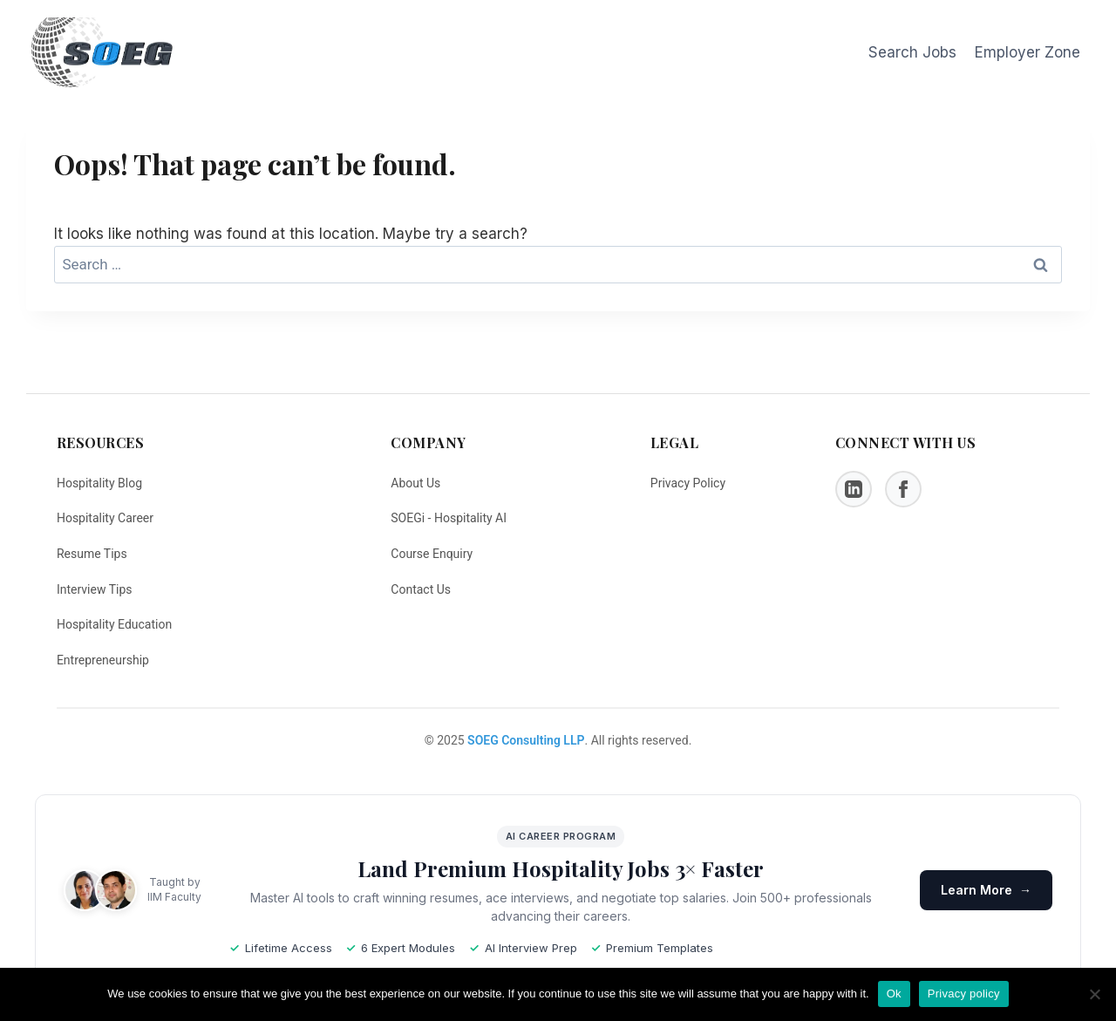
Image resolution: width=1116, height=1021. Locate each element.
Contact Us (421, 589)
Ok (894, 993)
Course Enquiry (432, 554)
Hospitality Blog (99, 483)
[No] (1094, 994)
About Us (415, 483)
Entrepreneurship (103, 660)
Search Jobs (912, 52)
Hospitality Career (105, 518)
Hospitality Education (114, 624)
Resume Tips (92, 554)
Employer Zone (1027, 52)
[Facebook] (903, 489)
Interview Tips (95, 589)
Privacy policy (964, 993)
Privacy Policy (687, 483)
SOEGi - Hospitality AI (449, 518)
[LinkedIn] (853, 489)
